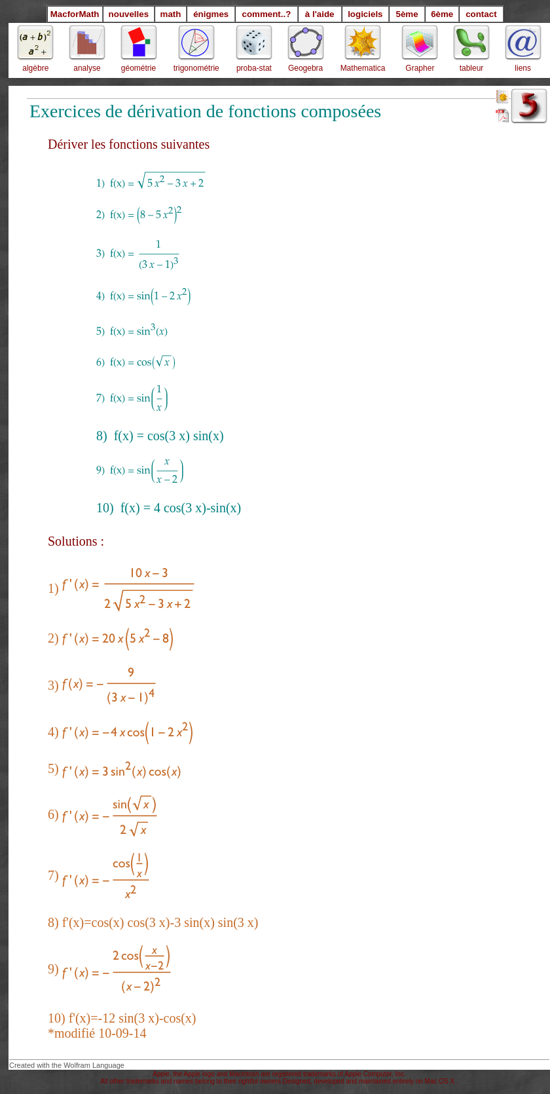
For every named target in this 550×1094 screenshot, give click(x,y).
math (170, 14)
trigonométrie (196, 68)
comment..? (266, 14)
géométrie (138, 68)
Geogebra (305, 68)
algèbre (35, 68)
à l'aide (320, 14)
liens (523, 68)
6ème (442, 14)
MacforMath (75, 14)
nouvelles (129, 14)
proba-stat (254, 68)
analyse (86, 68)
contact (481, 14)
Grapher (419, 68)
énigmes (211, 14)
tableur (472, 68)
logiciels (365, 14)
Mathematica (363, 68)
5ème (406, 14)
